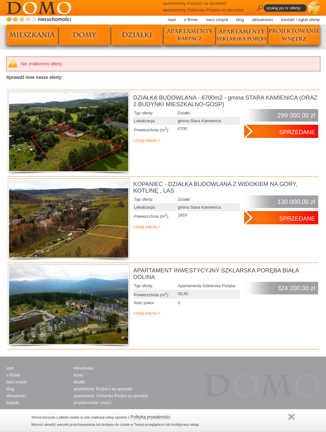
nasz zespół (217, 19)
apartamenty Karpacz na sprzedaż (103, 388)
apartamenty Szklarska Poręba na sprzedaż (110, 395)
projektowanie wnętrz (294, 35)
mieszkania (32, 35)
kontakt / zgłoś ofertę (300, 19)
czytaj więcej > (146, 140)
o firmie (191, 19)
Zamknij (291, 417)
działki (137, 35)
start (172, 19)
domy (84, 35)
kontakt (12, 402)
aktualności (262, 19)
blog (240, 19)
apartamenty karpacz (189, 35)
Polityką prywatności (150, 416)
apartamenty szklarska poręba (241, 35)
